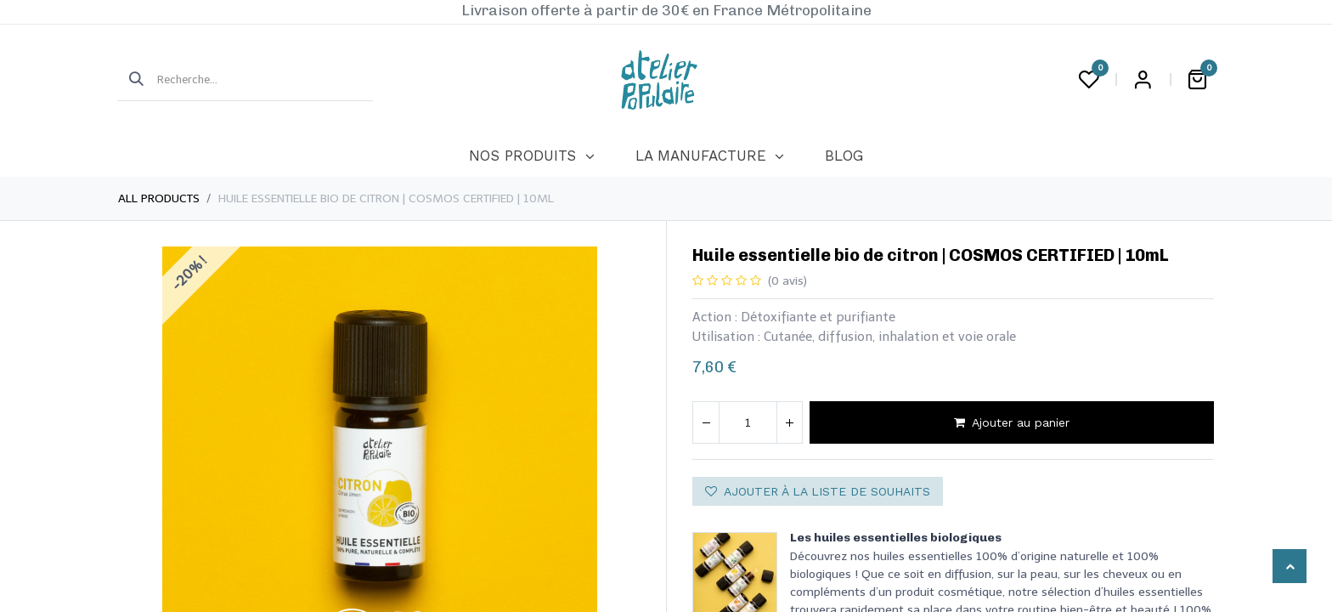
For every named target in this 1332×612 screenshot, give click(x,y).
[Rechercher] (130, 80)
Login (1143, 80)
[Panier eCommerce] (1197, 80)
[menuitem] (531, 156)
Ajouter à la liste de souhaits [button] (817, 491)
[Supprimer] (706, 422)
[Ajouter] (789, 422)
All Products (159, 198)
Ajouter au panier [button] (1012, 422)
